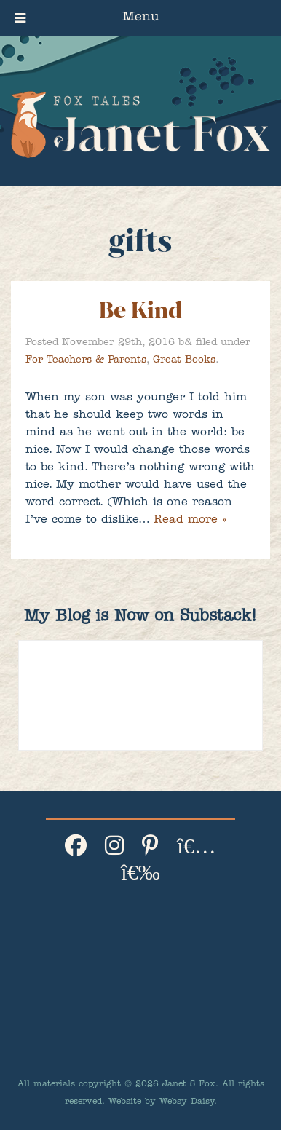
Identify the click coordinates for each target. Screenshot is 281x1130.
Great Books (184, 360)
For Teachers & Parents (85, 360)
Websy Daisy (186, 1102)
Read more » (190, 520)
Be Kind (140, 310)
